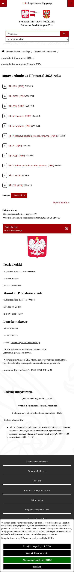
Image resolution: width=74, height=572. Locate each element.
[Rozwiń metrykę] (19, 195)
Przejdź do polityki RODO (37, 546)
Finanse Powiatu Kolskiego (18, 51)
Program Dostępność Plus (37, 509)
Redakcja (37, 480)
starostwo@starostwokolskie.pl (25, 342)
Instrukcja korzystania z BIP (37, 490)
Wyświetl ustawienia (37, 553)
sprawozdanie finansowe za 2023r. (16, 58)
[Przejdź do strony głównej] (37, 19)
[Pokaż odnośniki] (3, 3)
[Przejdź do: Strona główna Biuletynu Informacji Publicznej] (3, 52)
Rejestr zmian (37, 500)
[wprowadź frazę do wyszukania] (33, 34)
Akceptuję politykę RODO (37, 560)
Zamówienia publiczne (37, 461)
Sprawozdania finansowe (44, 51)
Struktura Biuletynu (37, 471)
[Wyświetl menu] (70, 3)
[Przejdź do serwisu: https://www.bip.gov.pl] (37, 3)
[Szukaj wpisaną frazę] (64, 34)
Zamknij (37, 566)
